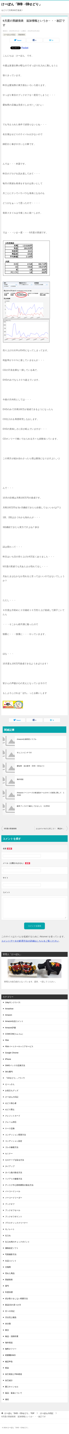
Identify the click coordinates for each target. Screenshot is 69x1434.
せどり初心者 (10, 1103)
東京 (7, 1330)
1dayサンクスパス (12, 1002)
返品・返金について (13, 1393)
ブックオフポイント (13, 1216)
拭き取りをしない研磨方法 (16, 1298)
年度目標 (9, 1292)
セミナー (9, 1153)
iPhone (8, 1059)
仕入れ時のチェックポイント (17, 1242)
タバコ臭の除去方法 (13, 1172)
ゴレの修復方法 (11, 1147)
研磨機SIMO (10, 1355)
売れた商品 (10, 1273)
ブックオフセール (12, 1210)
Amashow (9, 1009)
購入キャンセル (11, 1387)
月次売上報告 (10, 1317)
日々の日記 (10, 1311)
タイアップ (10, 1166)
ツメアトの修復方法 (13, 1179)
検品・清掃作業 (11, 1336)
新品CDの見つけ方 (13, 1305)
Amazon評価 (10, 1028)
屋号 (7, 1286)
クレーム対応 (10, 1122)
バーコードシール (12, 1191)
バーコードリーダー (13, 1198)
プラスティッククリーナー (16, 1223)
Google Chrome (11, 1053)
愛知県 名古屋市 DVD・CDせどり (31, 766)
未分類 (8, 1324)
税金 (7, 1368)
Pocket (24, 48)
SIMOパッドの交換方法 (15, 1065)
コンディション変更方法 (15, 1135)
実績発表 (21, 35)
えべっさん (10, 1084)
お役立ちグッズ (11, 1090)
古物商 (8, 1267)
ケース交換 (10, 1128)
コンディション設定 (13, 1141)
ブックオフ (10, 1204)
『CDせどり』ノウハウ (15, 1078)
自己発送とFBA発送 (13, 1374)
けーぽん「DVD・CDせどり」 (21, 4)
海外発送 (20, 779)
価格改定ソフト (11, 1248)
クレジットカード (12, 1116)
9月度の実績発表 (11, 829)
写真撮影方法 (10, 1254)
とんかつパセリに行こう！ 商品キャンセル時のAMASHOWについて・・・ (52, 829)
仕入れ (8, 1235)
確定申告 (9, 1361)
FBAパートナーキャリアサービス (19, 1046)
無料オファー (10, 1349)
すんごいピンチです (24, 753)
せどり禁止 (10, 1109)
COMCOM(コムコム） (14, 1034)
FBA (7, 1040)
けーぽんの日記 (9, 35)
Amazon (8, 1015)
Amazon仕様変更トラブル (27, 739)
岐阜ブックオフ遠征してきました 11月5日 (33, 806)
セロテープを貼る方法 (14, 1160)
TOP (19, 1413)
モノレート (10, 1229)
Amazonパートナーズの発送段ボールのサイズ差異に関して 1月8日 (40, 794)
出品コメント (10, 1261)
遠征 (7, 1399)
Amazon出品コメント (14, 1021)
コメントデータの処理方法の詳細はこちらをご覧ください (30, 941)
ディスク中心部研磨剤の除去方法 (19, 1185)
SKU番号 (9, 1072)
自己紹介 (9, 1380)
